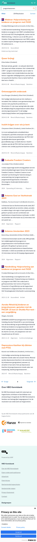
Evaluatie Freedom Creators (18, 160)
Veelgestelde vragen (8, 488)
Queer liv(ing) (8, 58)
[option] (18, 427)
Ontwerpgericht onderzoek (14, 91)
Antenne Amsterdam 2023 (17, 231)
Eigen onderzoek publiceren (11, 472)
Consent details (6, 527)
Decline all (18, 536)
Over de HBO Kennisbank (10, 469)
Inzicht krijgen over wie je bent (16, 124)
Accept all (18, 532)
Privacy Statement (8, 492)
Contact (4, 496)
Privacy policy (20, 527)
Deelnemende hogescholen (11, 484)
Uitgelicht (5, 476)
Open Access (6, 480)
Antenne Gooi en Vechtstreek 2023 (17, 196)
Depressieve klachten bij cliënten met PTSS (17, 346)
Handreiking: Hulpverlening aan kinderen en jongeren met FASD (18, 268)
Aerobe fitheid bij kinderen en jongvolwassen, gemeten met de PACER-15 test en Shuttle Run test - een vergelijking (18, 308)
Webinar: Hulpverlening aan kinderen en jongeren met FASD (16, 21)
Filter (3, 13)
